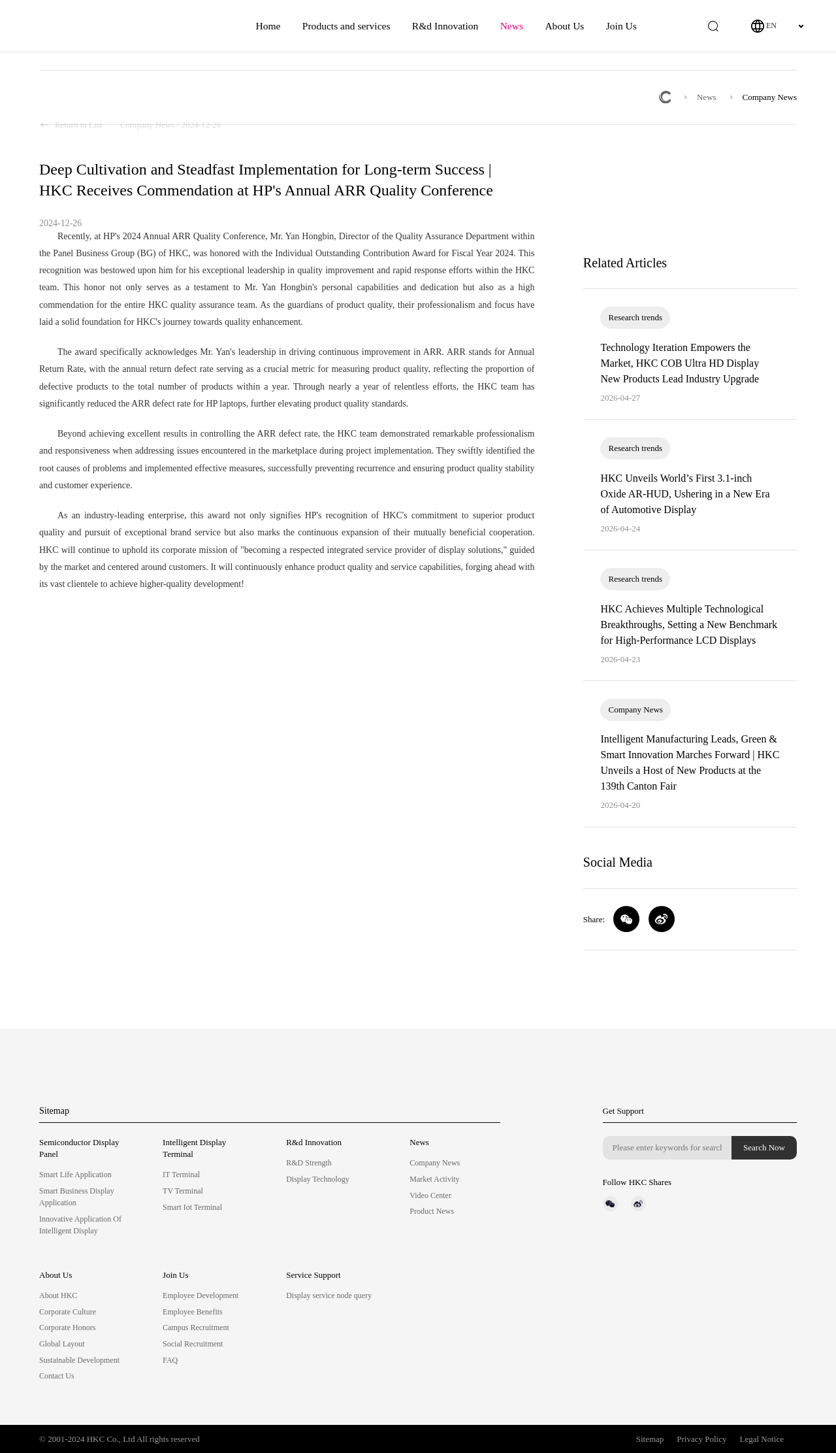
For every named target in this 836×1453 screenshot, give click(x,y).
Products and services (346, 25)
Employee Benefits (193, 1311)
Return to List (70, 97)
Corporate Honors (67, 1327)
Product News (432, 1211)
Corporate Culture (67, 1311)
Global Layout (62, 1343)
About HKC (58, 1295)
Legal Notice (762, 1439)
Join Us (621, 25)
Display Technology (317, 1179)
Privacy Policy (701, 1439)
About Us (564, 25)
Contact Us (56, 1375)
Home (267, 25)
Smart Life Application (75, 1174)
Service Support (313, 1275)
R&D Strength (309, 1162)
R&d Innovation (445, 25)
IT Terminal (181, 1174)
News (511, 25)
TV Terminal (183, 1190)
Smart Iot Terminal (192, 1207)
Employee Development (200, 1295)
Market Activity (434, 1179)
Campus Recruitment (196, 1327)
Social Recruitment (193, 1343)
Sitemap (54, 1111)
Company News (770, 97)
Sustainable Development (79, 1360)
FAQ (170, 1360)
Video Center (430, 1195)
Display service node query (329, 1295)
